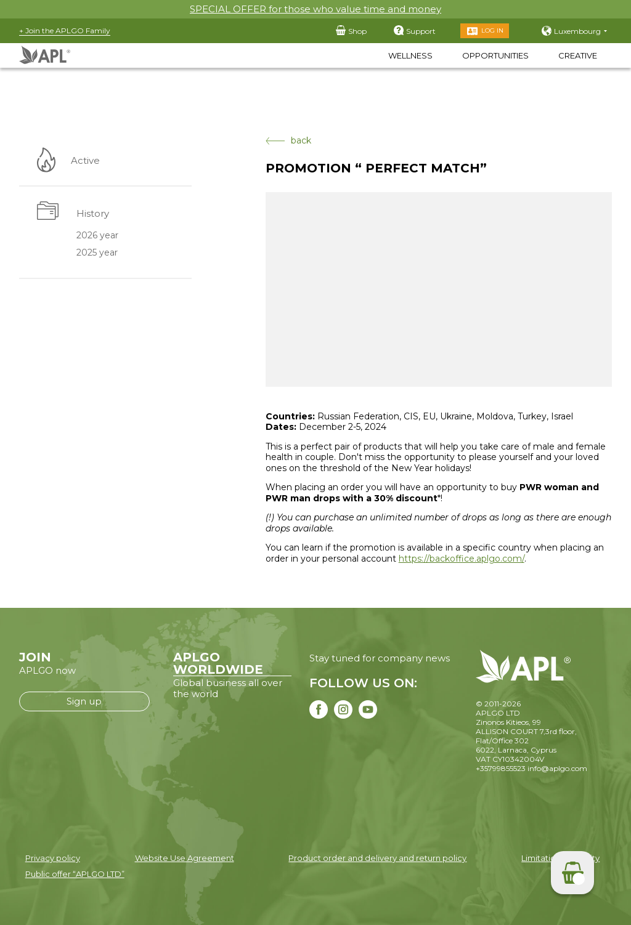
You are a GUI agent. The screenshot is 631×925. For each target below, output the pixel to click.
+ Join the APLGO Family (64, 30)
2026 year (97, 235)
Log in (492, 30)
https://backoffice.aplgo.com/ (461, 558)
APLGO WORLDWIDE (218, 663)
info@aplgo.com (557, 768)
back (288, 140)
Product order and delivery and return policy (377, 858)
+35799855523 (501, 768)
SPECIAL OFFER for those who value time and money (315, 9)
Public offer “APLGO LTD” (74, 874)
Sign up (84, 701)
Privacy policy (52, 858)
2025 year (97, 253)
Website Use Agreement (184, 858)
